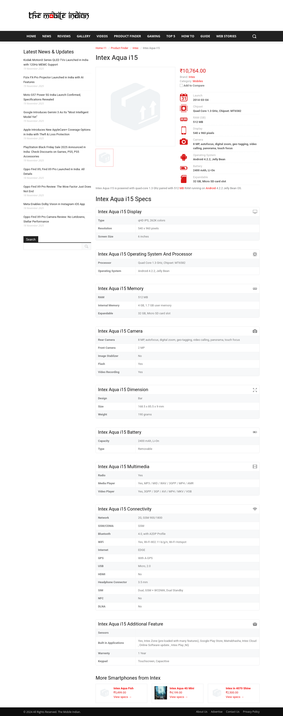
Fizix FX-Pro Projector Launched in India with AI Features (53, 80)
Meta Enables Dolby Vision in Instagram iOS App (54, 204)
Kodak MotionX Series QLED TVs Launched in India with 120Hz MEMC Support (55, 62)
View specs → (122, 697)
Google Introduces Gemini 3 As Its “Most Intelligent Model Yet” (55, 115)
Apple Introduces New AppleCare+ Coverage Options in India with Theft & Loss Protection (56, 132)
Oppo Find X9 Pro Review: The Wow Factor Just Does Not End (57, 189)
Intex (155, 678)
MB (182, 188)
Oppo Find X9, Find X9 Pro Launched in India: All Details (53, 171)
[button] (254, 36)
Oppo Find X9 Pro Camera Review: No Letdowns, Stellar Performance (54, 219)
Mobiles (198, 81)
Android (211, 188)
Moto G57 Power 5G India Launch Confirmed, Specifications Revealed (52, 97)
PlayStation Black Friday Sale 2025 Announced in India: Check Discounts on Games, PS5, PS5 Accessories (54, 151)
